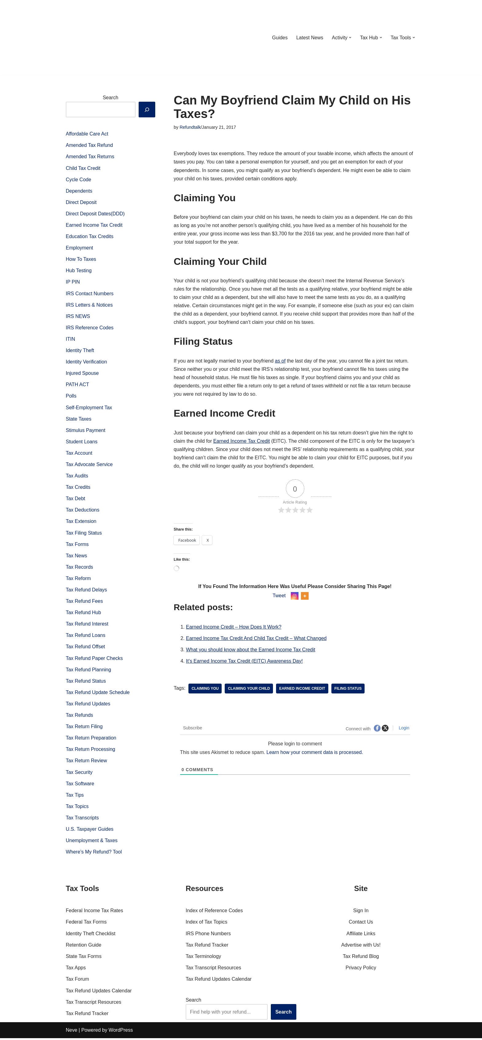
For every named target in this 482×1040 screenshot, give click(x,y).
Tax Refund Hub (83, 613)
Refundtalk (190, 127)
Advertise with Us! (361, 946)
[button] (350, 37)
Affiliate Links (360, 935)
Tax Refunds (79, 716)
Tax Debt (75, 499)
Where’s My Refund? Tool (94, 853)
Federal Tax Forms (86, 924)
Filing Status (348, 689)
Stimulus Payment (85, 431)
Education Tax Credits (89, 236)
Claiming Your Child (249, 689)
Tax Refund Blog (361, 958)
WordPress (121, 1032)
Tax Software (80, 785)
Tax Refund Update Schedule (98, 694)
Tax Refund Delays (86, 591)
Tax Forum (77, 981)
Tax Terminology (203, 958)
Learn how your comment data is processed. (315, 753)
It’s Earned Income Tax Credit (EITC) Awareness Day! (244, 662)
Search (110, 97)
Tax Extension (81, 522)
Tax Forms (77, 545)
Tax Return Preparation (91, 739)
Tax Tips (75, 796)
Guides (279, 37)
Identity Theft (80, 351)
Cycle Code (78, 179)
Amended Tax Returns (90, 156)
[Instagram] (294, 597)
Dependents (79, 191)
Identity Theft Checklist (91, 935)
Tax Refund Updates (88, 705)
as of (280, 361)
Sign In (361, 912)
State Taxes (78, 419)
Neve (71, 1032)
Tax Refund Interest (87, 625)
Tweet (279, 596)
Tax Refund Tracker (87, 1015)
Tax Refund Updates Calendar (99, 992)
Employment (79, 248)
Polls (71, 396)
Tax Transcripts (82, 819)
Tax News (76, 556)
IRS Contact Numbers (90, 293)
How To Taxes (81, 259)
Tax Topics (77, 807)
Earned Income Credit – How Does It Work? (234, 627)
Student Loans (81, 442)
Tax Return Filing (84, 728)
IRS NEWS (78, 316)
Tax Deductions (82, 511)
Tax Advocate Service (89, 465)
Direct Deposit (81, 202)
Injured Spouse (82, 373)
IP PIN (73, 282)
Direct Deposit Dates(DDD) (95, 214)
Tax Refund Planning (88, 670)
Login (403, 728)
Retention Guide (83, 946)
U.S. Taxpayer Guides (89, 831)
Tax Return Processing (90, 751)
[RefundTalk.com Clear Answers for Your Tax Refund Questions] (98, 37)
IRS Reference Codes (90, 328)
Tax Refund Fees (84, 602)
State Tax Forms (83, 958)
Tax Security (79, 773)
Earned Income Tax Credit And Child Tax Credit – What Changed (256, 639)
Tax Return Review (86, 762)
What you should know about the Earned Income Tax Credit (250, 650)
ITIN (70, 339)
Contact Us (361, 924)
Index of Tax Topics (206, 924)
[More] (305, 597)
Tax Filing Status (84, 533)
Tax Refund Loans (85, 636)
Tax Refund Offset (85, 648)
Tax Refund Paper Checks (94, 659)
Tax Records (79, 568)
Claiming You (205, 689)
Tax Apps (76, 969)
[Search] (147, 109)
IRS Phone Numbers (208, 935)
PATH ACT (77, 385)
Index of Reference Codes (214, 912)
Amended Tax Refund (89, 145)
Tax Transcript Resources (93, 1004)
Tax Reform (78, 579)
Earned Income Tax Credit (94, 225)
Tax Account (79, 454)
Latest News (309, 37)
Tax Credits (78, 488)
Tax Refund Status (86, 682)
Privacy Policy (361, 969)
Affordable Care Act (87, 133)
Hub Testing (79, 271)
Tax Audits (77, 476)
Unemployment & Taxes (92, 842)
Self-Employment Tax (89, 408)
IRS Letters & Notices (89, 305)
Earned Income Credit (302, 689)
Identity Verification (86, 362)
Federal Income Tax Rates (94, 912)
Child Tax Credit (83, 168)
